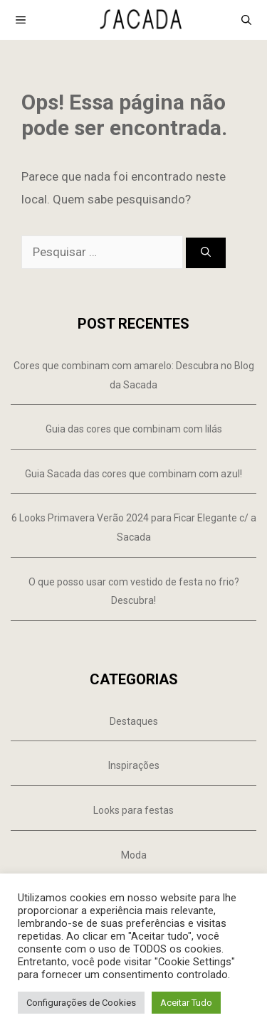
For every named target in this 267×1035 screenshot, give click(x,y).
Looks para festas (133, 810)
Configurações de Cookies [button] (81, 1002)
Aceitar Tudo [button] (186, 1002)
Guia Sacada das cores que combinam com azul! (133, 473)
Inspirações (133, 765)
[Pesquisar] (206, 253)
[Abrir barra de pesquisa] (246, 20)
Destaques (134, 721)
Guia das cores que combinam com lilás (134, 429)
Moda (134, 855)
